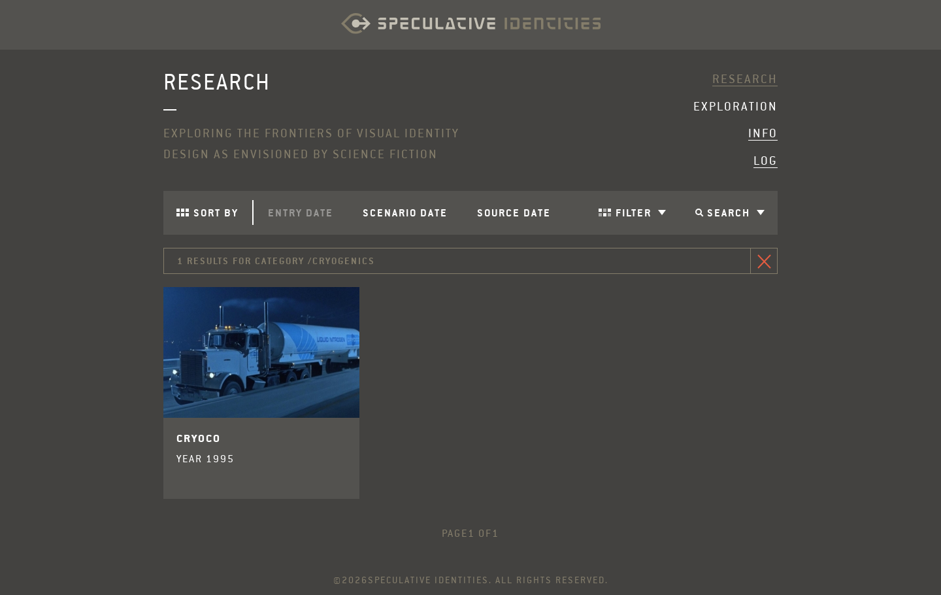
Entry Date (300, 213)
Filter (641, 213)
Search (736, 213)
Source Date (514, 213)
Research (745, 79)
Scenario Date (405, 213)
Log (765, 161)
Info (763, 133)
